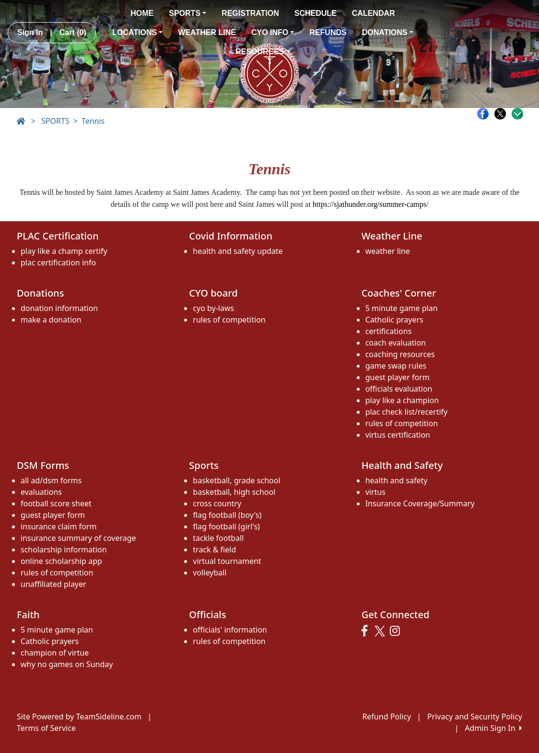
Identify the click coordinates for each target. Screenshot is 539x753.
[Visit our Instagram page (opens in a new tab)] (397, 631)
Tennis (93, 121)
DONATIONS (387, 32)
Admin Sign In (493, 728)
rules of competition (229, 319)
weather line (387, 251)
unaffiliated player (53, 584)
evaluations (41, 492)
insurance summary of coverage (78, 538)
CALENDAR (373, 13)
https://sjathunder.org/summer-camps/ (371, 204)
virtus (375, 492)
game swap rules (396, 365)
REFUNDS (327, 32)
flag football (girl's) (226, 526)
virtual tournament (227, 561)
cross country (217, 503)
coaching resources (400, 354)
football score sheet (56, 503)
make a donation (51, 319)
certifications (388, 331)
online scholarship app (61, 561)
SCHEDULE (315, 13)
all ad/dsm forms (51, 480)
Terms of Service (46, 728)
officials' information (230, 629)
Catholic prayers (394, 319)
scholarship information (64, 549)
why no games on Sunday (67, 664)
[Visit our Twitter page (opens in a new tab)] (381, 631)
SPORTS (187, 13)
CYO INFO (272, 32)
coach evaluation (395, 342)
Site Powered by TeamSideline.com (79, 716)
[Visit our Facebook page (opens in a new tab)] (367, 631)
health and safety (396, 480)
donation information (59, 308)
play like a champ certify (64, 251)
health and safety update (237, 251)
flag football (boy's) (227, 515)
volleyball (209, 572)
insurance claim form (58, 526)
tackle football (218, 538)
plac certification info (58, 262)
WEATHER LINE (207, 32)
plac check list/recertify (406, 411)
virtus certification (397, 435)
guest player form (397, 377)
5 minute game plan (401, 308)
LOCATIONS (137, 32)
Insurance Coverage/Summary (420, 503)
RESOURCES (262, 52)
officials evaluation (399, 388)
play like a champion (402, 400)
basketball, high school (234, 492)
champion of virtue (55, 652)
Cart (72, 32)
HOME (141, 13)
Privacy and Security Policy (474, 716)
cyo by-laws (213, 308)
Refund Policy (386, 716)
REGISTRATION (250, 13)
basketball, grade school (236, 480)
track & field (214, 549)
